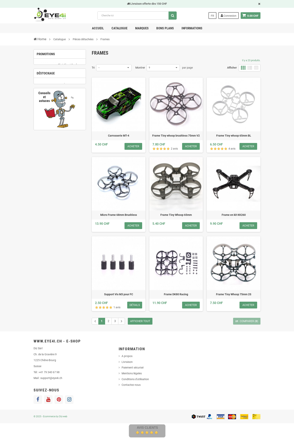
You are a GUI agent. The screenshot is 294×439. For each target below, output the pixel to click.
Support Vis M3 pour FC (118, 294)
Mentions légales (132, 373)
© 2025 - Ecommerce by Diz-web (50, 416)
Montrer (140, 67)
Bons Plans (165, 28)
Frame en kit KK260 (234, 214)
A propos (127, 356)
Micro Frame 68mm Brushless (118, 214)
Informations (192, 28)
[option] (60, 73)
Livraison (127, 361)
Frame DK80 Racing (176, 294)
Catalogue (119, 28)
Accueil (98, 28)
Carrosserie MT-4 (118, 135)
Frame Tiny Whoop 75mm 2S (233, 294)
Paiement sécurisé (133, 367)
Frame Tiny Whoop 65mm (176, 214)
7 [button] (74, 137)
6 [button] (68, 137)
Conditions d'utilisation (135, 379)
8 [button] (80, 137)
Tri (93, 67)
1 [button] (51, 88)
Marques (142, 28)
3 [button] (63, 88)
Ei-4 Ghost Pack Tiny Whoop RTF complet (68, 71)
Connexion (228, 15)
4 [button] (68, 88)
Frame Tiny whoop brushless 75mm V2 (176, 135)
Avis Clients (147, 427)
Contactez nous (131, 384)
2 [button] (57, 88)
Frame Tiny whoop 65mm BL (233, 135)
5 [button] (63, 137)
